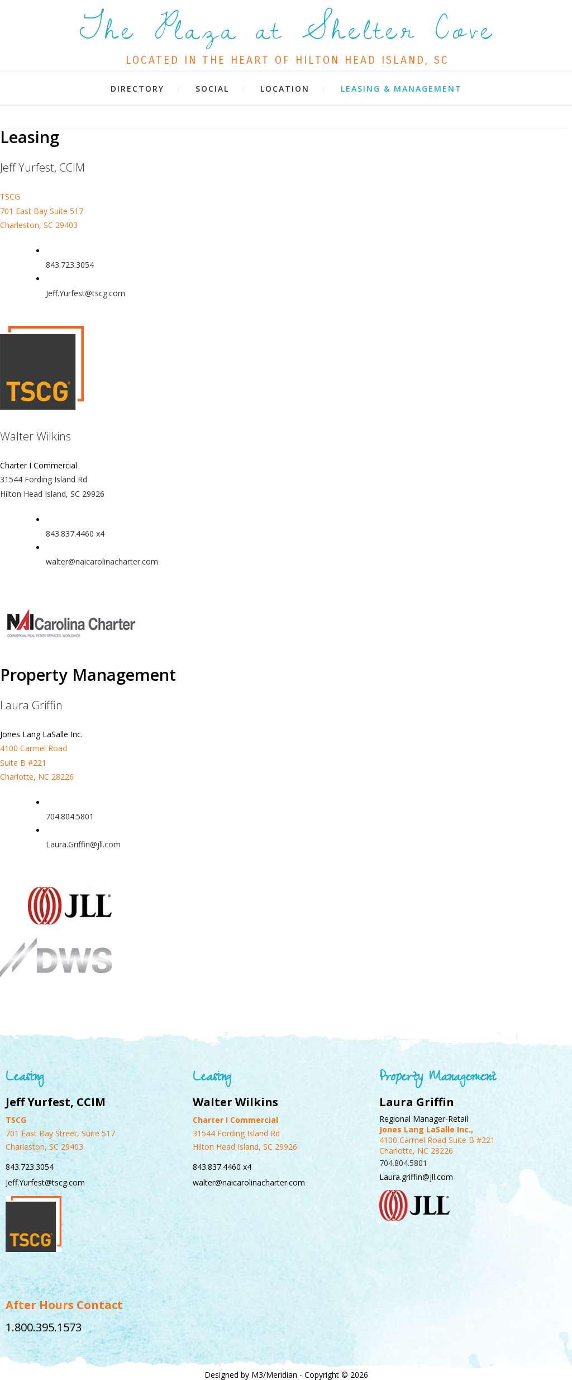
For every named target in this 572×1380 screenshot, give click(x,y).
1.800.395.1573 (44, 1327)
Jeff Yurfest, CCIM (42, 167)
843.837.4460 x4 (75, 533)
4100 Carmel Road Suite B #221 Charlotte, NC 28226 (37, 762)
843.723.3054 (70, 264)
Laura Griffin (31, 705)
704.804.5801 (70, 816)
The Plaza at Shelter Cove (287, 30)
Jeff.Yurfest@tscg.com (85, 293)
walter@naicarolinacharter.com (102, 561)
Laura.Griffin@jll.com (83, 844)
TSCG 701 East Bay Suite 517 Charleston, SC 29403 (41, 210)
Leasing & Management (401, 88)
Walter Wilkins (35, 436)
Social (212, 88)
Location (284, 88)
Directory (137, 88)
